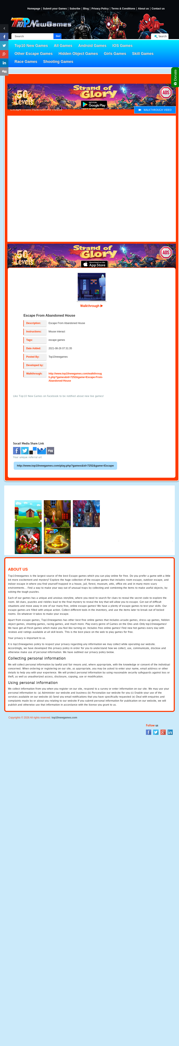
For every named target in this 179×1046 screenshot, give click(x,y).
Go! (58, 36)
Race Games (26, 62)
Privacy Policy (99, 8)
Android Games (92, 46)
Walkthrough (91, 306)
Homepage (33, 8)
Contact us (158, 8)
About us (143, 8)
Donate (176, 77)
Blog (86, 8)
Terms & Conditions (123, 8)
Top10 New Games (31, 46)
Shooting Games (58, 62)
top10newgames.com (64, 717)
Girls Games (115, 54)
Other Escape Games (34, 54)
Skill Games (143, 54)
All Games (63, 46)
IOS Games (122, 46)
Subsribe (74, 8)
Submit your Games (55, 8)
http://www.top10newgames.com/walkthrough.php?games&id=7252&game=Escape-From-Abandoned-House (75, 377)
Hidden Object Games (78, 54)
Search (163, 36)
